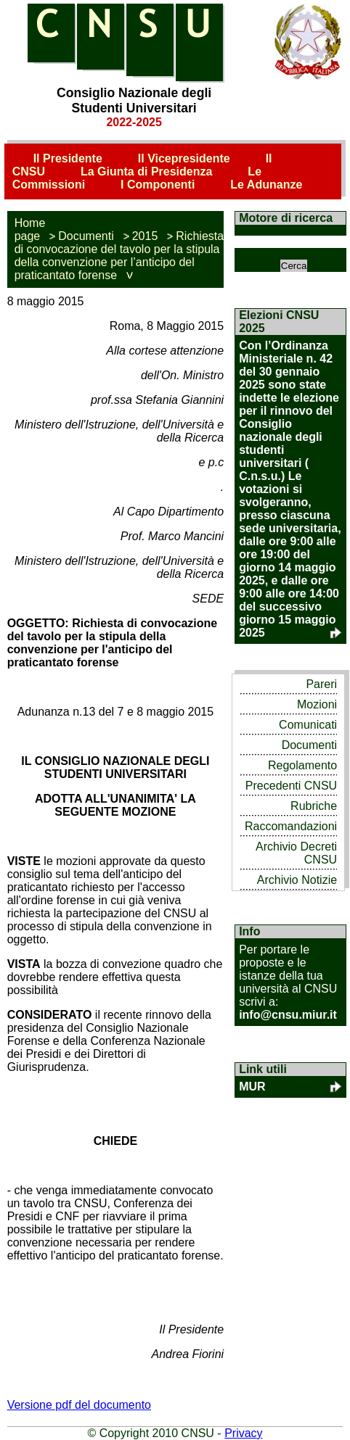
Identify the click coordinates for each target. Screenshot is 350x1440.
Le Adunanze (266, 184)
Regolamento (302, 765)
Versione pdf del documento (79, 1405)
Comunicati (308, 725)
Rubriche (313, 806)
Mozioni (317, 704)
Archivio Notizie (297, 880)
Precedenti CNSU (291, 785)
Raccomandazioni (291, 826)
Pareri (321, 684)
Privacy (243, 1433)
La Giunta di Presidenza (146, 171)
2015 (145, 236)
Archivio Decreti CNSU (296, 853)
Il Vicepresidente (184, 158)
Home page (30, 229)
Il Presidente (67, 158)
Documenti (85, 236)
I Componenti (158, 184)
